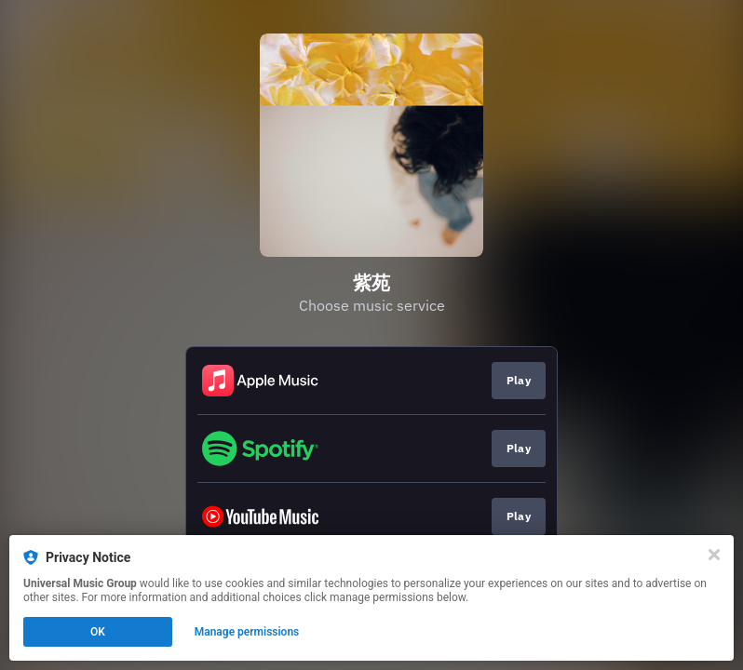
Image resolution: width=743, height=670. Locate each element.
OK (97, 631)
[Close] (714, 555)
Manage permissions (247, 631)
